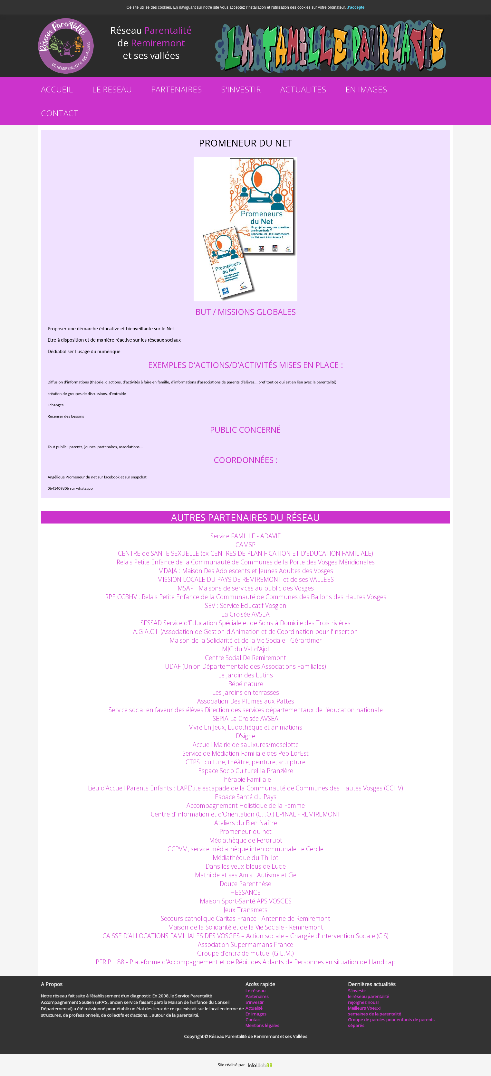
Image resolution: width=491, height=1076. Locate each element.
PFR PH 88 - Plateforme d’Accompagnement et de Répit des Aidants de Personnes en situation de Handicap (246, 962)
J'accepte (355, 7)
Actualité (254, 1008)
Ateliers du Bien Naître (245, 822)
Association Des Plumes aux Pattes (245, 701)
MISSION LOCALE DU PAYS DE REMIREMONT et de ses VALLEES (245, 579)
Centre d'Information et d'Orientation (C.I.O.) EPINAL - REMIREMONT (246, 814)
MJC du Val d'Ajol (245, 649)
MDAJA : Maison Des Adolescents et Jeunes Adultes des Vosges (245, 570)
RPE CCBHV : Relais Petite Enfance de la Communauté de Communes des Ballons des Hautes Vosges (245, 596)
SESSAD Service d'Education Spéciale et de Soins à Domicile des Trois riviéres (245, 622)
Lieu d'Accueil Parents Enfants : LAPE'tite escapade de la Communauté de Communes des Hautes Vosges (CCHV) (245, 788)
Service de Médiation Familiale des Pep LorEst (245, 753)
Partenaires (257, 996)
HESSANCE (245, 892)
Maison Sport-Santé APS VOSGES (246, 901)
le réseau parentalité (368, 996)
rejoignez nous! (363, 1002)
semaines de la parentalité (374, 1014)
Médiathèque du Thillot (245, 857)
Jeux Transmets (245, 909)
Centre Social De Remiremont (245, 657)
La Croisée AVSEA (245, 614)
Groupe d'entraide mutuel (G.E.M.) (245, 953)
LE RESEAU (112, 89)
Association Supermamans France (245, 944)
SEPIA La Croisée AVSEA (245, 718)
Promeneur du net (245, 831)
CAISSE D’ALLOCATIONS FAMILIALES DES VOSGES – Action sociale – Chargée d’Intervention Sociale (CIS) (245, 935)
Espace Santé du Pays (245, 796)
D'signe (245, 735)
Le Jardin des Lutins (245, 675)
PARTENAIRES (176, 89)
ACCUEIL (57, 89)
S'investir (357, 991)
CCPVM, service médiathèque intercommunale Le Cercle (245, 849)
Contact (253, 1020)
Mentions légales (262, 1025)
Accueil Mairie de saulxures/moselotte (246, 744)
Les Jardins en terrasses (245, 692)
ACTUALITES (303, 89)
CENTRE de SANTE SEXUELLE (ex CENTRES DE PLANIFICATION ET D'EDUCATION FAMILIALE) (245, 553)
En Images (256, 1014)
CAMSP (245, 544)
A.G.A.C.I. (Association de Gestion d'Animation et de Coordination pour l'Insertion (245, 631)
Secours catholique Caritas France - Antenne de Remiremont (245, 918)
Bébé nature (245, 683)
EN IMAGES (366, 89)
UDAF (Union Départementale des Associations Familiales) (245, 666)
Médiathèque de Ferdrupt (245, 840)
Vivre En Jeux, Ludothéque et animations (245, 727)
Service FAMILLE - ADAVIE (245, 536)
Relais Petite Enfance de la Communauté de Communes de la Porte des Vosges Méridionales (246, 562)
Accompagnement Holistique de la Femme (246, 805)
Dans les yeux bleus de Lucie (246, 866)
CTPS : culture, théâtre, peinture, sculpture (245, 762)
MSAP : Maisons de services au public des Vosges (246, 588)
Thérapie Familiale (245, 779)
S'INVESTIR (241, 89)
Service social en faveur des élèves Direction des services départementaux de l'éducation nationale (246, 709)
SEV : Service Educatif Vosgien (245, 605)
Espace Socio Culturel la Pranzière (245, 770)
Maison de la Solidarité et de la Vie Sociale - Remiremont (245, 927)
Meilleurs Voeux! (364, 1008)
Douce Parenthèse (245, 883)
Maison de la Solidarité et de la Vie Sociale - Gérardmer (245, 640)
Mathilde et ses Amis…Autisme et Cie (245, 875)
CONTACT (59, 113)
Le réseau (255, 991)
